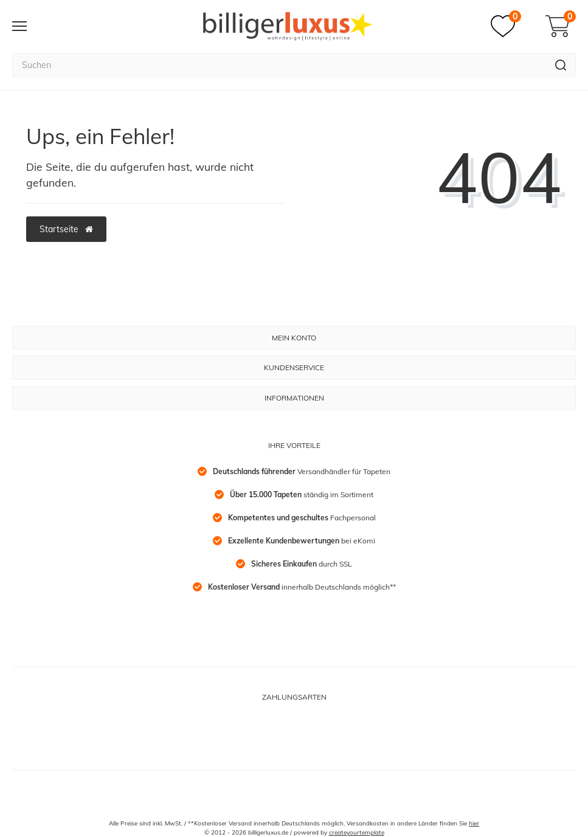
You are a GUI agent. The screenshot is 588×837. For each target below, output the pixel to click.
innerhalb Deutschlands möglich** (302, 586)
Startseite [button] (66, 229)
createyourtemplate (356, 832)
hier (474, 823)
